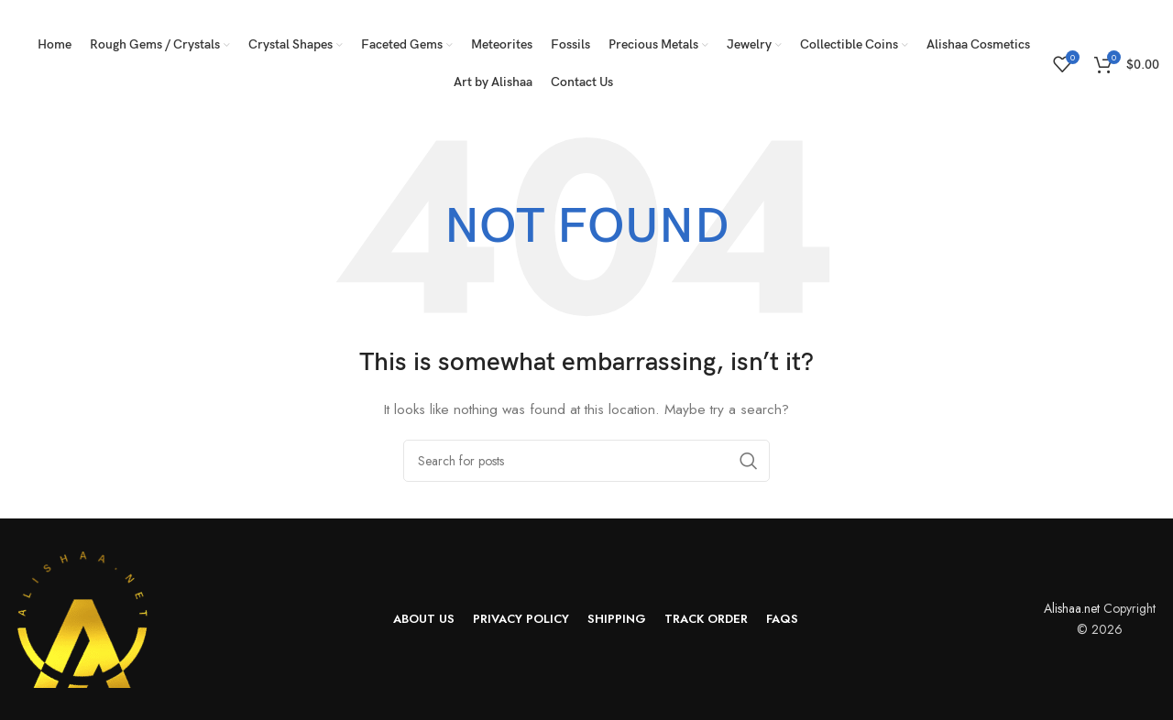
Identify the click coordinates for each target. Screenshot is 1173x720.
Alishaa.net (1072, 608)
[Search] (586, 461)
